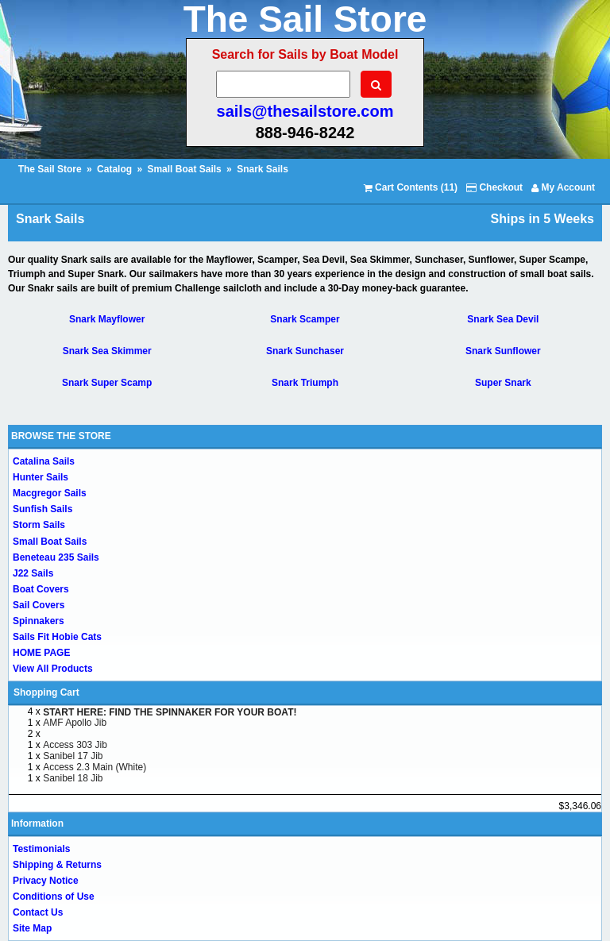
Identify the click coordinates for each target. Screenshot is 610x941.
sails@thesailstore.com (305, 111)
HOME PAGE (41, 652)
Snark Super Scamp (107, 382)
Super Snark (503, 382)
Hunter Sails (40, 477)
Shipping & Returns (57, 864)
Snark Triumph (305, 382)
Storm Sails (39, 524)
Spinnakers (38, 621)
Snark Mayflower (107, 319)
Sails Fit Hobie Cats (57, 636)
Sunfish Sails (42, 509)
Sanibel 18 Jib (72, 778)
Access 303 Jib (75, 744)
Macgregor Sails (50, 493)
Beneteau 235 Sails (56, 557)
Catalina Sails (44, 461)
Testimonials (41, 848)
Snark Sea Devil (503, 319)
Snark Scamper (304, 319)
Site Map (32, 928)
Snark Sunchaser (305, 351)
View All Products (53, 668)
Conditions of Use (54, 896)
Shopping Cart (46, 692)
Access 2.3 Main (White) (94, 767)
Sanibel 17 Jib (72, 756)
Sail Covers (38, 605)
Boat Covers (41, 589)
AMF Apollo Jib (74, 722)
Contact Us (38, 912)
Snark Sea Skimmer (107, 351)
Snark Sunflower (503, 351)
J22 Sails (33, 573)
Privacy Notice (46, 880)
